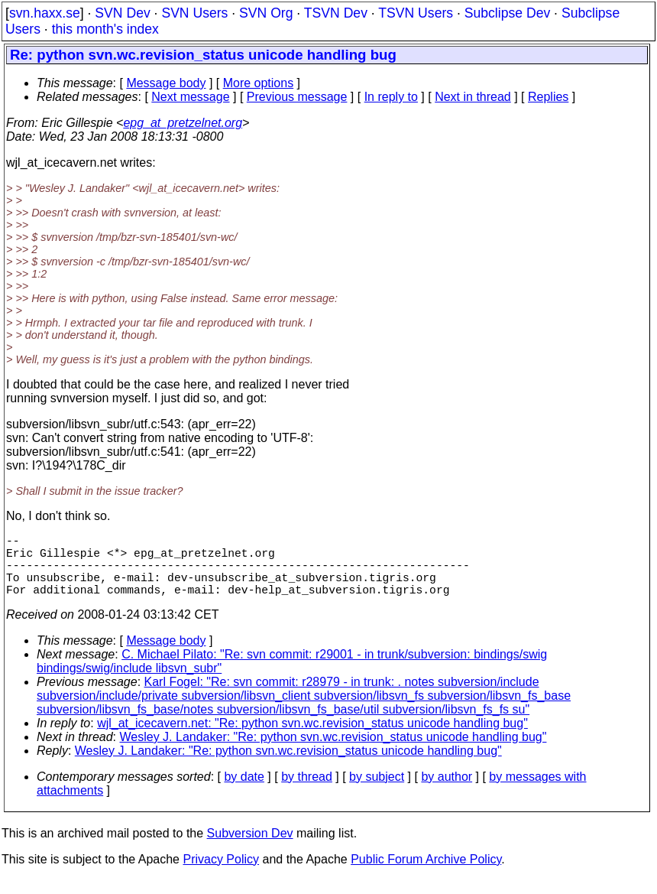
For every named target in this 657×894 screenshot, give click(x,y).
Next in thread (473, 96)
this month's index (105, 29)
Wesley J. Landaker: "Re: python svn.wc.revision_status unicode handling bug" (333, 752)
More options (258, 82)
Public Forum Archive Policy (426, 874)
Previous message (297, 96)
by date (244, 791)
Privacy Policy (221, 874)
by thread (306, 791)
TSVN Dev (335, 13)
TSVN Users (415, 13)
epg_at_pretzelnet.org (182, 122)
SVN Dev (122, 13)
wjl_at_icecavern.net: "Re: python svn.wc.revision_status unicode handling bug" (312, 738)
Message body (166, 82)
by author (446, 791)
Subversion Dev (250, 848)
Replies (548, 96)
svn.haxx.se (44, 13)
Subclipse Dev (507, 13)
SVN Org (266, 13)
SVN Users (194, 13)
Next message (190, 96)
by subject (376, 791)
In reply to (391, 96)
